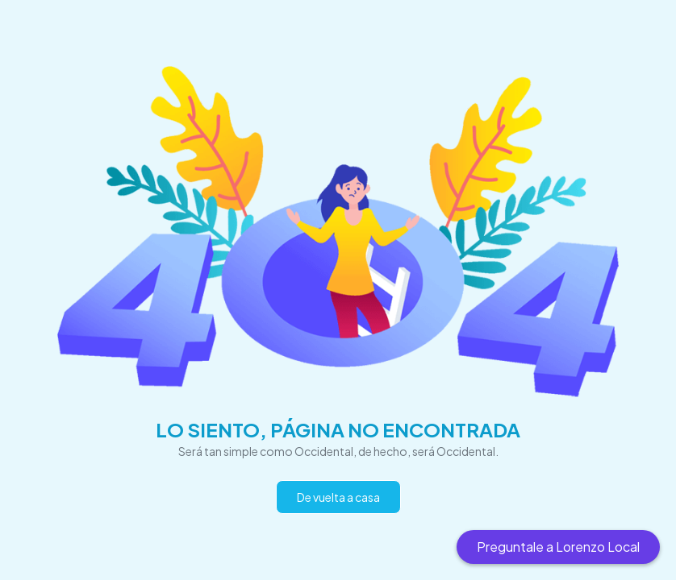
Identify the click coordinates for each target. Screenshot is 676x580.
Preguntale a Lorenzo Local (558, 546)
